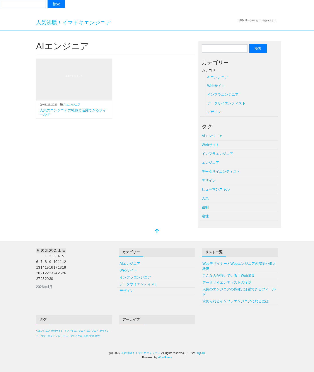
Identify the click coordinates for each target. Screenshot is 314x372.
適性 (205, 216)
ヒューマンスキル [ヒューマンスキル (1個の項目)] (72, 336)
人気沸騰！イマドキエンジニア (73, 22)
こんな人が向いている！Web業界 (228, 275)
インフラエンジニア (223, 94)
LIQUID (200, 353)
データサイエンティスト (226, 103)
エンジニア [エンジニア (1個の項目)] (93, 330)
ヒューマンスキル (216, 189)
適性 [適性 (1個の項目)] (97, 336)
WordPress (165, 357)
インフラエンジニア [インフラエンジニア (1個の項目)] (75, 330)
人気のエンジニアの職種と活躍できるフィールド (239, 291)
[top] (157, 232)
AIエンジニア (71, 104)
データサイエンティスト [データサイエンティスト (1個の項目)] (49, 336)
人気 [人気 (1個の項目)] (86, 336)
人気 (205, 198)
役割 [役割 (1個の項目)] (91, 336)
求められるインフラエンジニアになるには (235, 301)
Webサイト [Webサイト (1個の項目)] (57, 330)
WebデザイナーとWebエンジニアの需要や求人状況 (239, 266)
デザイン (214, 112)
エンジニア (210, 162)
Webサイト (216, 86)
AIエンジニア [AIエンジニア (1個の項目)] (43, 330)
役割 (205, 207)
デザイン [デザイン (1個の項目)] (104, 330)
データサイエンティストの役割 (226, 282)
